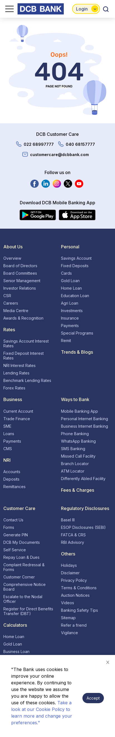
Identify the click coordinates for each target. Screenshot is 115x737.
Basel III (68, 519)
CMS (7, 448)
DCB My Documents (21, 542)
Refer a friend (74, 625)
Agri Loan (69, 303)
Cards (66, 273)
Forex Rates (14, 388)
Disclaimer (70, 572)
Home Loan (71, 288)
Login (82, 9)
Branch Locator (75, 463)
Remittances (14, 486)
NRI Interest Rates (19, 365)
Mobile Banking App (79, 411)
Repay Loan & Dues (21, 557)
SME (7, 426)
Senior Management (21, 280)
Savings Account (76, 258)
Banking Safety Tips (79, 610)
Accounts (11, 471)
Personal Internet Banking (84, 418)
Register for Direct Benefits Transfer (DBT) (28, 611)
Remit (66, 340)
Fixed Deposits (75, 265)
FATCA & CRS (73, 534)
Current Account (18, 411)
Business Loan (16, 651)
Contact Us (13, 519)
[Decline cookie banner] (107, 662)
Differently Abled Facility (83, 478)
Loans (8, 433)
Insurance (70, 318)
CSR (7, 295)
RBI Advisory (72, 542)
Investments (72, 310)
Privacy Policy (74, 580)
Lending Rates (16, 373)
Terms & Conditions (79, 587)
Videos (67, 602)
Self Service (14, 549)
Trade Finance (16, 418)
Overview (12, 258)
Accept (93, 698)
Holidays (69, 565)
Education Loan (75, 295)
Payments (70, 325)
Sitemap (68, 617)
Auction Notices (75, 595)
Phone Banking (75, 433)
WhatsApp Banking (78, 441)
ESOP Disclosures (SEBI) (83, 527)
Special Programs (77, 333)
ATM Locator (72, 471)
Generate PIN (15, 534)
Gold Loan (70, 280)
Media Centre (15, 310)
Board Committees (20, 273)
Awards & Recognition (23, 318)
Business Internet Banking (84, 426)
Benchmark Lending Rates (27, 380)
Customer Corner (19, 577)
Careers (10, 303)
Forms (8, 527)
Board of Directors (20, 265)
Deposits (11, 479)
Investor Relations (19, 288)
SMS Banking (73, 448)
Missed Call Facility (78, 456)
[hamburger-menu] (8, 9)
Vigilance (69, 632)
